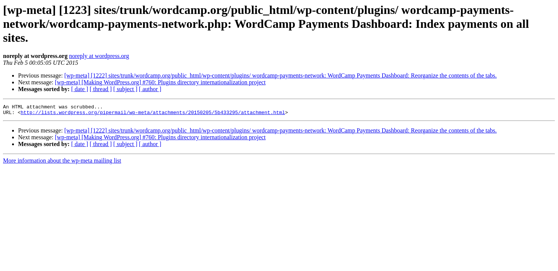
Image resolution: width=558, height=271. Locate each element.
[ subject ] (125, 89)
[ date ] (79, 89)
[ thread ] (101, 89)
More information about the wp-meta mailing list (62, 163)
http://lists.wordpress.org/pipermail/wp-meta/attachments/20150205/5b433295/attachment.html (153, 114)
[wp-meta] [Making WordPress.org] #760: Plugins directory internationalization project (160, 82)
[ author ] (150, 89)
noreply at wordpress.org (99, 56)
